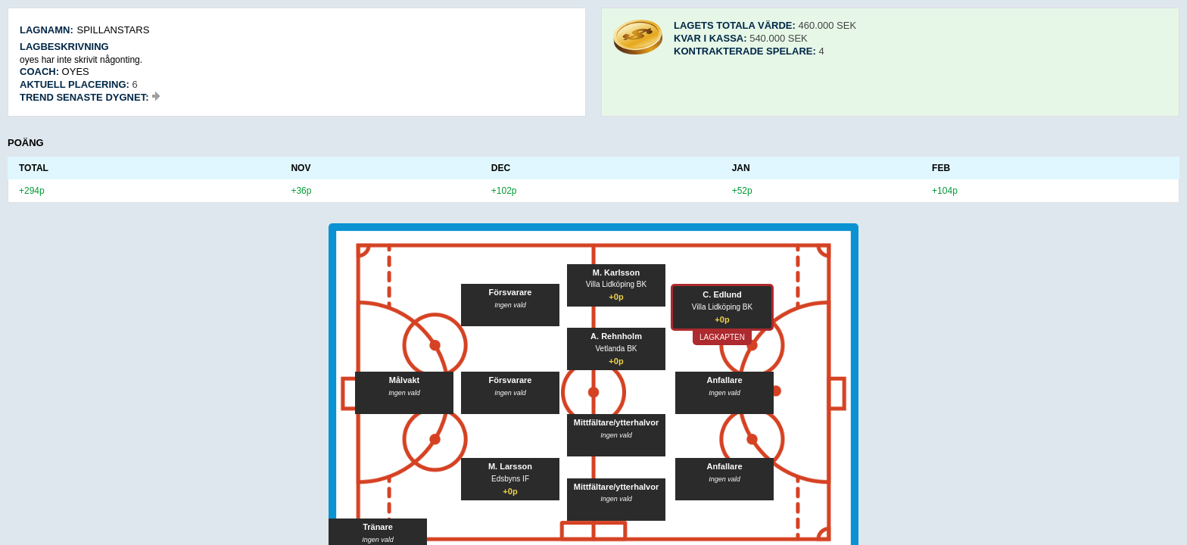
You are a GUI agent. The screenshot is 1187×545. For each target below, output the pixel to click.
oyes (75, 71)
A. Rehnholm (616, 336)
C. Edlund (722, 294)
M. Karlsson (616, 272)
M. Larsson (510, 466)
